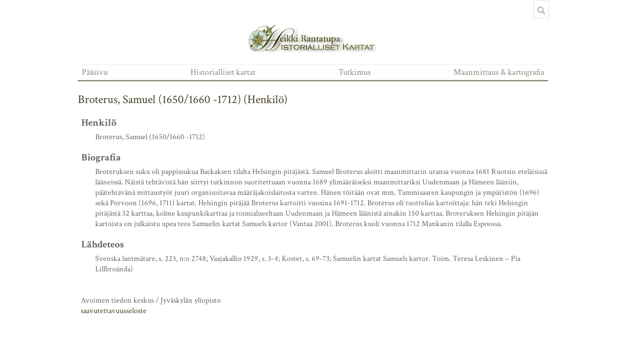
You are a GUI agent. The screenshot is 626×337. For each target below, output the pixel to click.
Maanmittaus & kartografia (498, 72)
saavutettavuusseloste (114, 311)
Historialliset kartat (223, 72)
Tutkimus (354, 72)
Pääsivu (95, 72)
